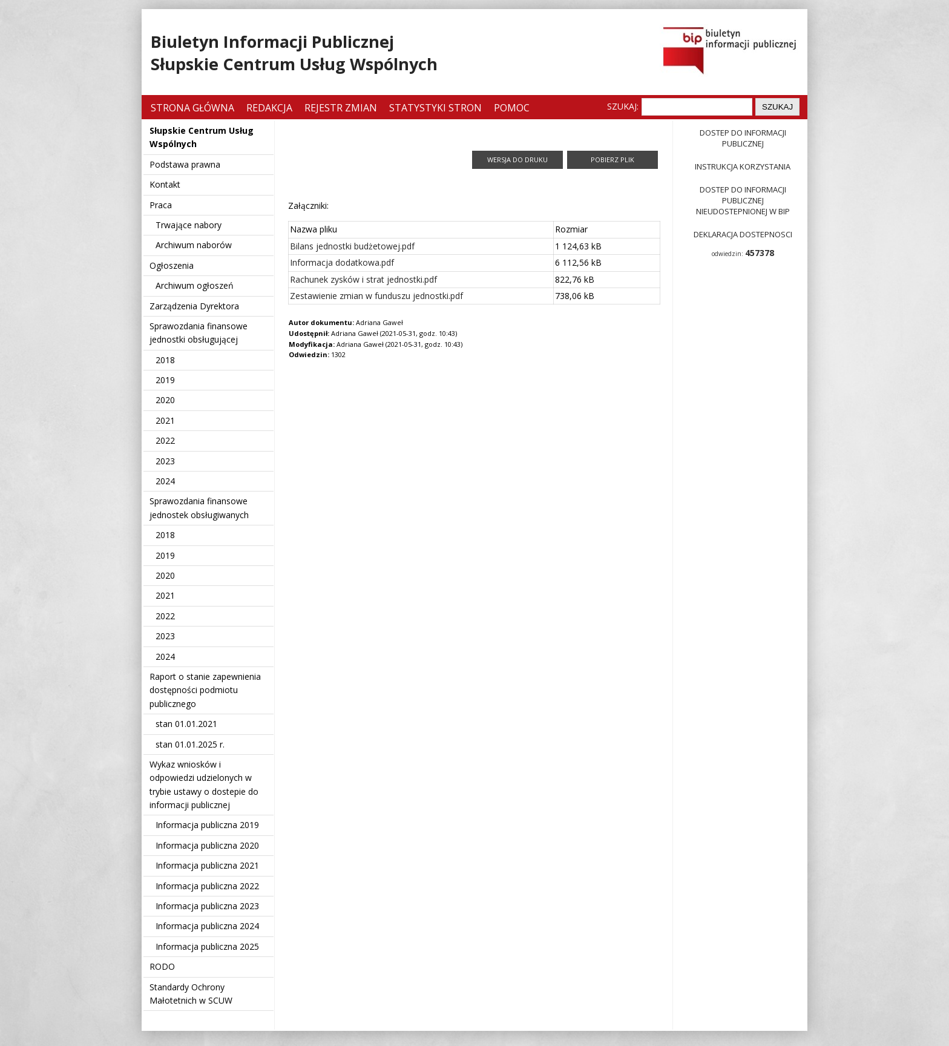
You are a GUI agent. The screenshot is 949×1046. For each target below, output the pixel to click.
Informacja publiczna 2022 (207, 886)
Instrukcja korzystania (742, 166)
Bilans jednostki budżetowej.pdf (352, 246)
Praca (160, 205)
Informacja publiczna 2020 (207, 845)
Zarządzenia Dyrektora (194, 306)
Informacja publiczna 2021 (207, 865)
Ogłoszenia (171, 265)
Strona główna (194, 107)
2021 (165, 420)
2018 (165, 360)
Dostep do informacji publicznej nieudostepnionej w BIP (743, 200)
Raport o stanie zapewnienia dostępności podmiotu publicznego (205, 690)
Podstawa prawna (184, 164)
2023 (165, 461)
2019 (165, 380)
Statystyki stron (435, 107)
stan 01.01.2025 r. (190, 744)
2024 (165, 481)
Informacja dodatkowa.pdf (342, 262)
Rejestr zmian (340, 107)
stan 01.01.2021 (186, 723)
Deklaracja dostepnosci (743, 234)
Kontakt (164, 184)
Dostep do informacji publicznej (743, 138)
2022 (165, 440)
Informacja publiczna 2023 (207, 906)
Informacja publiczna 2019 (207, 825)
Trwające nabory (189, 225)
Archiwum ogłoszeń (195, 285)
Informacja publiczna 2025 (207, 946)
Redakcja (269, 107)
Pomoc (512, 107)
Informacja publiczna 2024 (207, 926)
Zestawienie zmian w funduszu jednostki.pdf (376, 295)
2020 (165, 400)
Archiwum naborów (194, 245)
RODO (162, 966)
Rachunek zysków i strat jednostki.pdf (363, 279)
